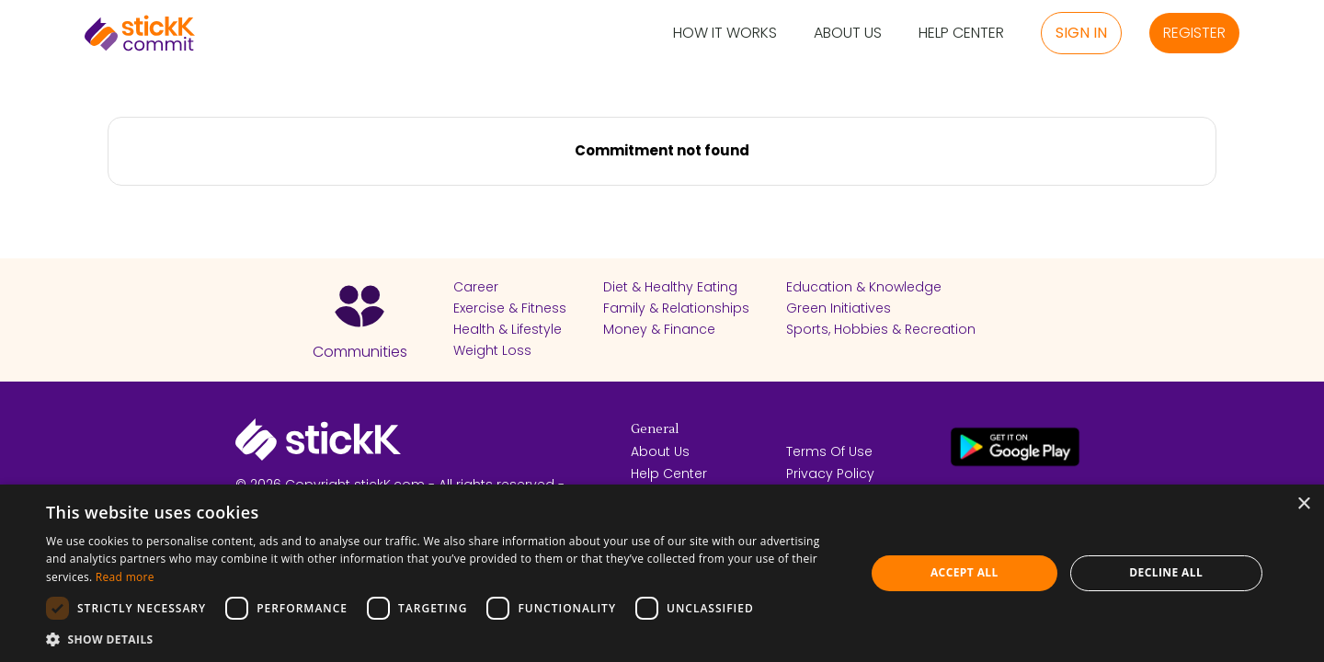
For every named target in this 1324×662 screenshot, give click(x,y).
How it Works (725, 33)
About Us (848, 33)
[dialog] (662, 573)
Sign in (1081, 32)
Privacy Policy (830, 473)
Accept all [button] (964, 572)
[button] (443, 639)
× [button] (1303, 504)
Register (1194, 32)
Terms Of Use (829, 451)
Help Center (961, 33)
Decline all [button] (1166, 572)
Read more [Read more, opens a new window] (125, 577)
